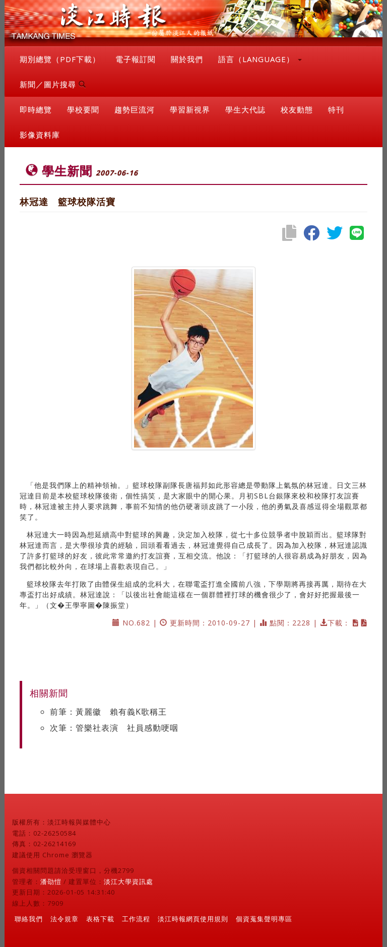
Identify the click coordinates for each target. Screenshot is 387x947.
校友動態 (297, 109)
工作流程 (136, 918)
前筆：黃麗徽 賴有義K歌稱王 (108, 711)
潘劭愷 (50, 881)
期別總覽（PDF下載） (60, 59)
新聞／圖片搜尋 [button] (53, 84)
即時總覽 (36, 109)
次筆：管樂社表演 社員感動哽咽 (114, 727)
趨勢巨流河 (134, 109)
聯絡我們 (29, 918)
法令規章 (64, 918)
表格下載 (100, 918)
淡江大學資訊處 (128, 881)
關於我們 (187, 59)
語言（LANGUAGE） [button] (260, 59)
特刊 (336, 109)
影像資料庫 (40, 135)
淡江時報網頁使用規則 (193, 918)
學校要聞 (83, 109)
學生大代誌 (245, 109)
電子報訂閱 (135, 59)
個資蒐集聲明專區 (264, 918)
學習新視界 (190, 109)
